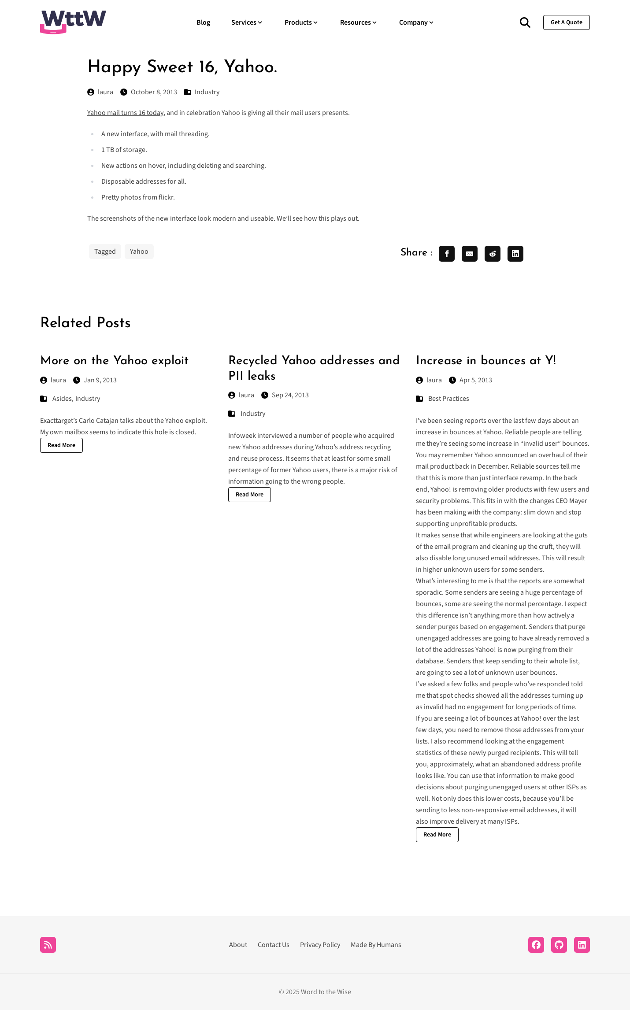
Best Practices (448, 398)
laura (53, 380)
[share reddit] (492, 254)
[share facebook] (447, 254)
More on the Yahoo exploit (114, 361)
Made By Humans (376, 945)
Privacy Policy (320, 945)
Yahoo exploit (185, 420)
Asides (62, 398)
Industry (87, 398)
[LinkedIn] (582, 945)
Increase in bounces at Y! (486, 361)
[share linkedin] (515, 254)
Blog (203, 22)
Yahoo (139, 251)
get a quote (566, 22)
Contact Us (273, 945)
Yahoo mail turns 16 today (125, 113)
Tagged (105, 251)
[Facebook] (536, 945)
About (238, 945)
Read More (61, 445)
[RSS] (48, 945)
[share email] (470, 254)
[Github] (559, 945)
